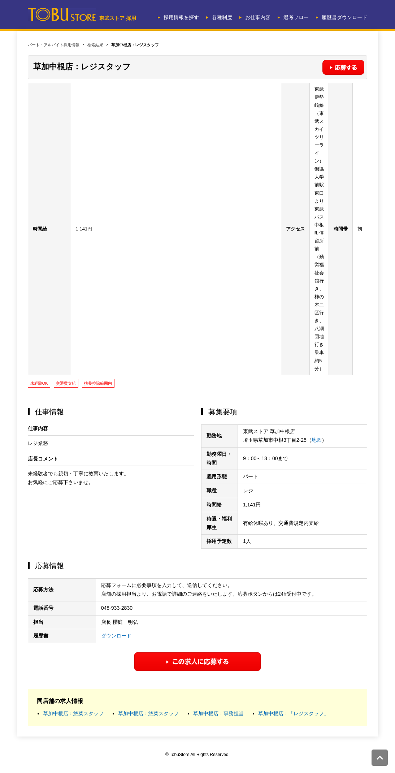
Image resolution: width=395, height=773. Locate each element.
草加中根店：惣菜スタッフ (73, 713)
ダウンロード (116, 636)
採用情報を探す (181, 17)
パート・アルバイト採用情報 (53, 45)
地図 (317, 440)
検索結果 (95, 45)
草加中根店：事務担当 (218, 713)
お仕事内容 (257, 17)
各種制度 (222, 17)
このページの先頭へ (380, 758)
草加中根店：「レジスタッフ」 (293, 713)
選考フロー (296, 17)
